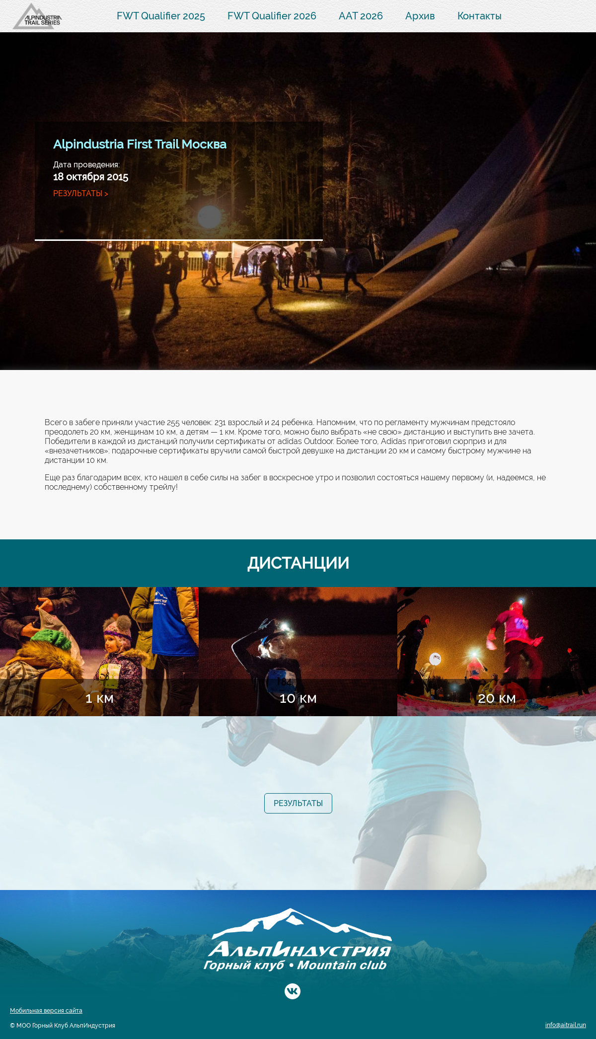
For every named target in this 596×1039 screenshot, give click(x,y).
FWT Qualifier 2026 (271, 16)
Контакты (479, 16)
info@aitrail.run (565, 1025)
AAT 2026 (361, 16)
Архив (420, 16)
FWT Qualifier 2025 (161, 16)
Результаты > (80, 193)
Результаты (298, 803)
